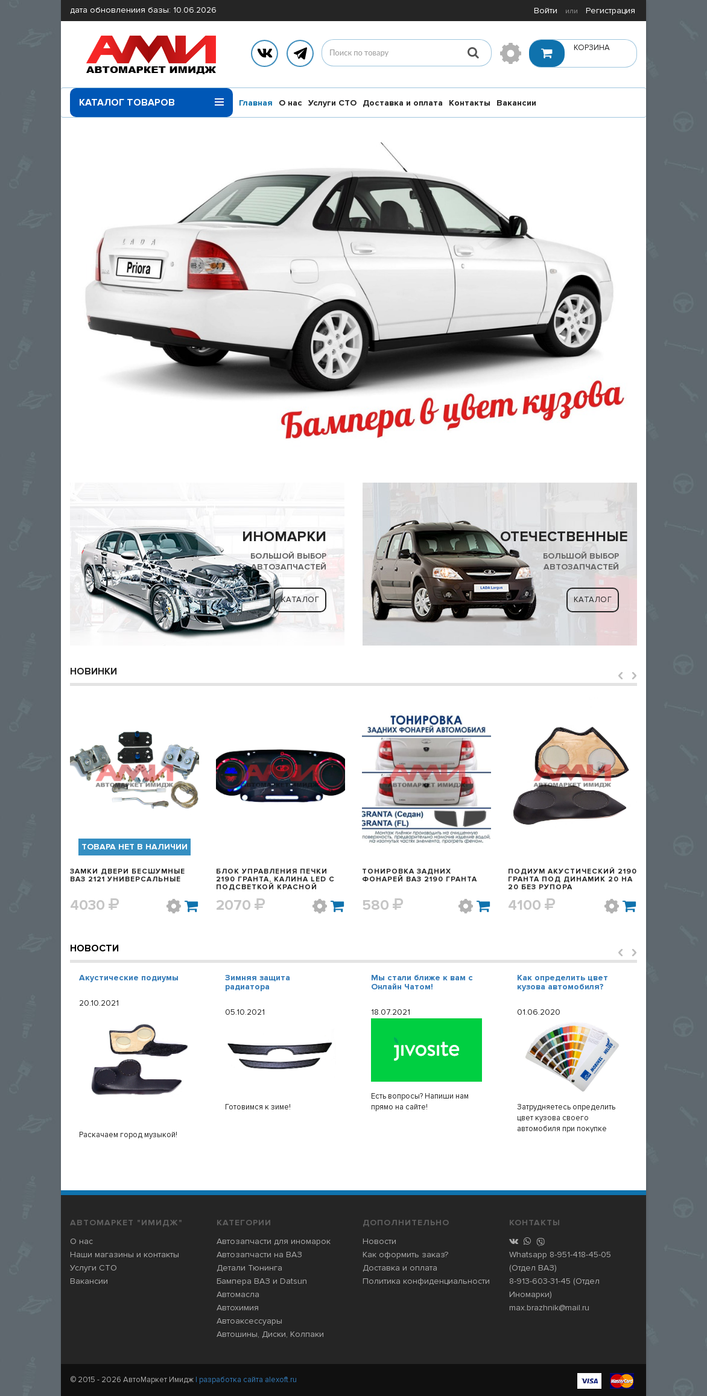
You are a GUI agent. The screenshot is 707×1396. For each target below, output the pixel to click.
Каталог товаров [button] (151, 98)
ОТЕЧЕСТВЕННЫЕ (564, 536)
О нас (290, 103)
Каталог (300, 599)
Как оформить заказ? (405, 1254)
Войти (545, 10)
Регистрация (610, 10)
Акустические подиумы (129, 977)
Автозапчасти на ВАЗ (259, 1254)
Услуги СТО (332, 103)
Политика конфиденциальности (426, 1281)
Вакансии (516, 103)
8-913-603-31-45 (540, 1281)
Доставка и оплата (403, 103)
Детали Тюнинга (249, 1268)
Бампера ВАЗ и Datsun (262, 1281)
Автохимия (238, 1307)
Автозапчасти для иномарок (274, 1241)
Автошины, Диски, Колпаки (270, 1334)
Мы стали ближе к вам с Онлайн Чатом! (422, 982)
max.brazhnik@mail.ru (549, 1307)
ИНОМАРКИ (284, 536)
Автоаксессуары (249, 1321)
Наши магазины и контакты (124, 1254)
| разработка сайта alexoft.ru (246, 1380)
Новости (94, 948)
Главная (256, 103)
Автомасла (238, 1294)
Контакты (469, 103)
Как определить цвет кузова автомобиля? (562, 982)
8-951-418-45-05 (580, 1254)
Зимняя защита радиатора (257, 982)
